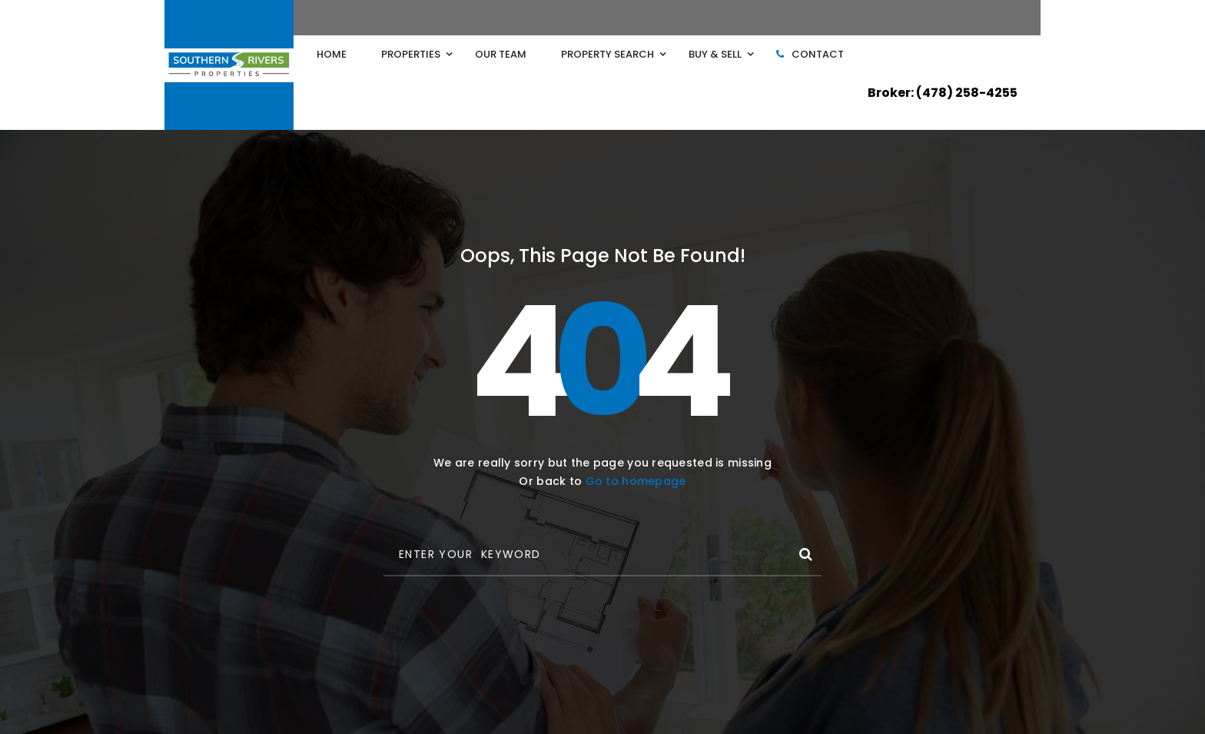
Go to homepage (636, 481)
